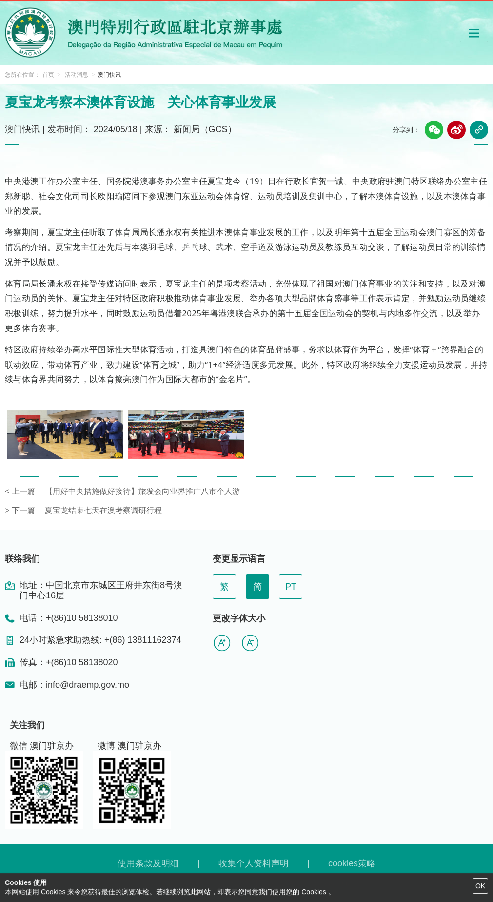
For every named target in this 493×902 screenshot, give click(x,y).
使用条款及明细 (148, 863)
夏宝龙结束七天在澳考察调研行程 (103, 510)
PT (290, 587)
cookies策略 (351, 863)
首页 (48, 74)
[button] (474, 32)
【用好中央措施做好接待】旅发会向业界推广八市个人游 (142, 491)
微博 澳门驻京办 (129, 746)
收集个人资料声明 (253, 863)
